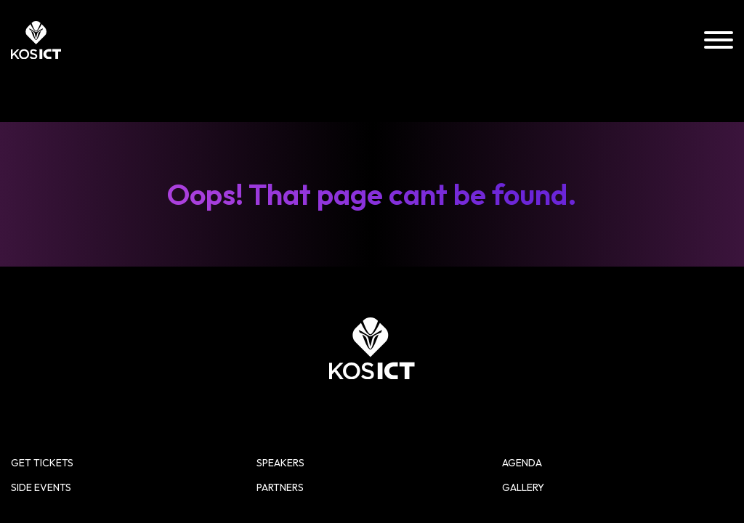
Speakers (494, 338)
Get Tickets (360, 338)
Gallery (632, 364)
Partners (493, 364)
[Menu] (718, 40)
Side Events (359, 364)
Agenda (631, 338)
